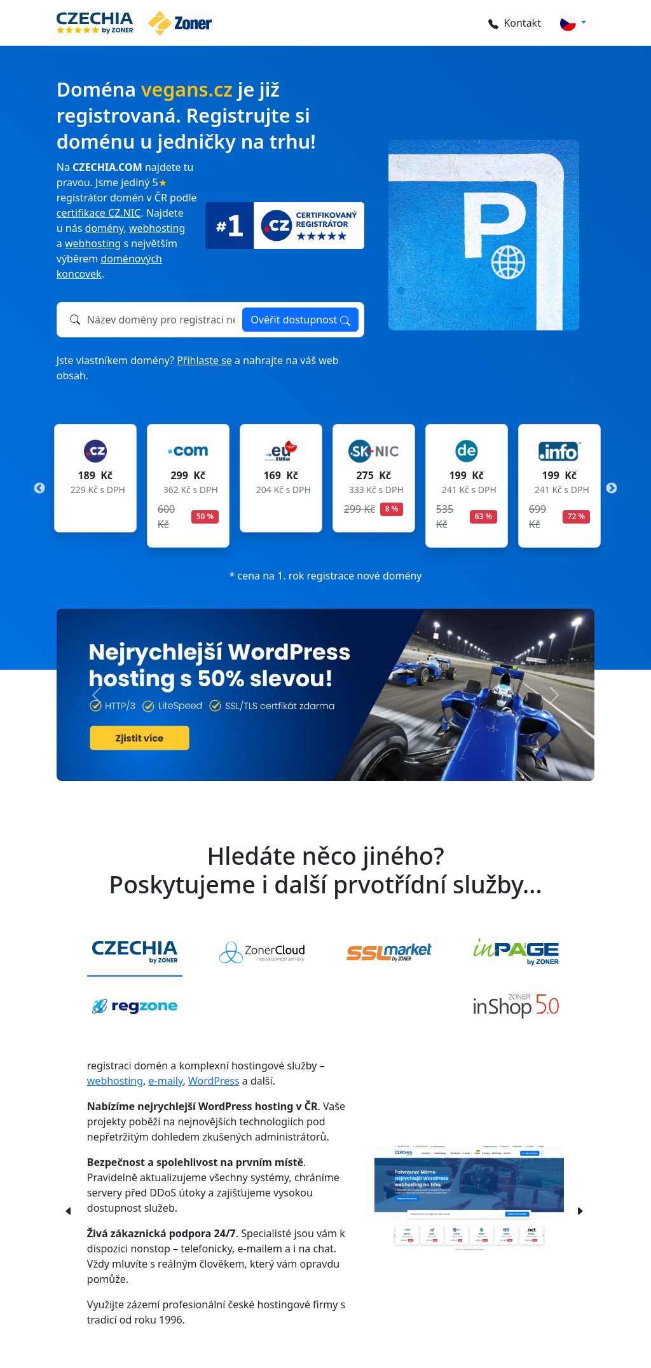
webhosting (157, 228)
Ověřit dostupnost (300, 320)
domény (104, 228)
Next (611, 488)
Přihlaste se (204, 360)
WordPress (214, 1081)
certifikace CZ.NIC (98, 213)
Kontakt (512, 23)
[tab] (134, 953)
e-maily (166, 1081)
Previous (39, 488)
